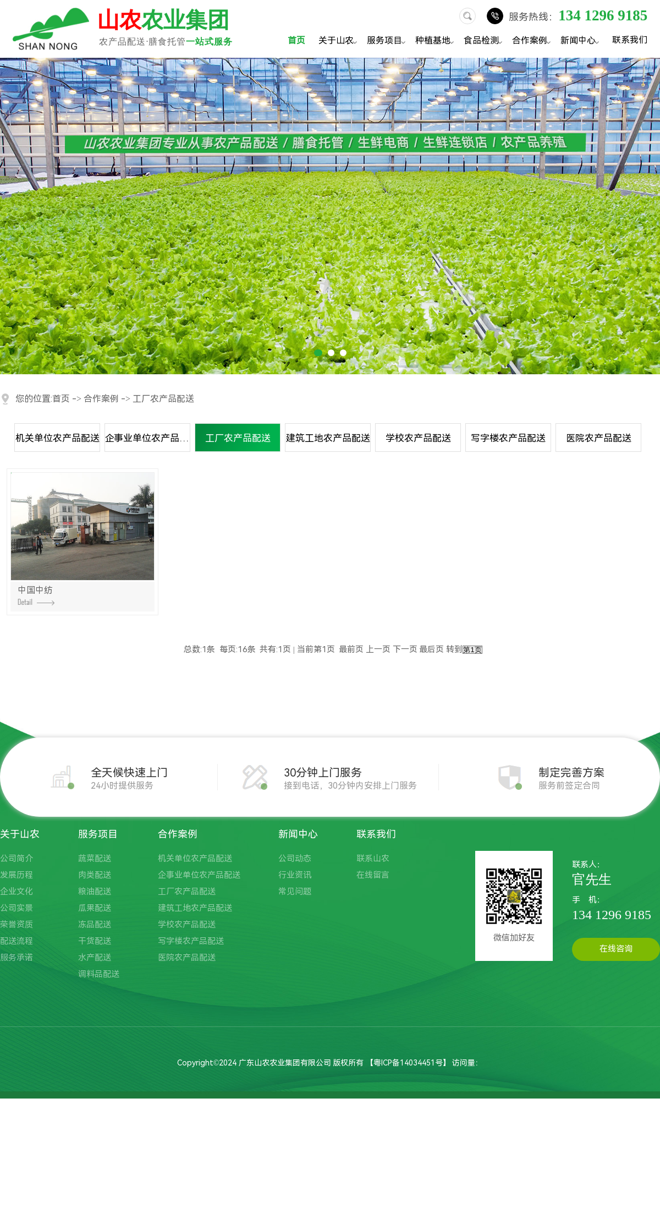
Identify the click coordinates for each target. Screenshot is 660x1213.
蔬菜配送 (94, 859)
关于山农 (339, 41)
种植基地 (436, 41)
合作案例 (533, 41)
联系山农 (372, 859)
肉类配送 (94, 875)
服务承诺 (16, 958)
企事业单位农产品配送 (147, 438)
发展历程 (16, 875)
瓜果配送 (94, 908)
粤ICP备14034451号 (408, 1062)
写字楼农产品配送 (508, 438)
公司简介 (16, 859)
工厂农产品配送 (163, 399)
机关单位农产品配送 (57, 438)
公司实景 (16, 908)
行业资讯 (294, 875)
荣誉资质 (16, 925)
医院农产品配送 (598, 438)
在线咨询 (616, 949)
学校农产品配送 (418, 438)
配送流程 (16, 941)
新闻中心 (581, 41)
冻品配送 (94, 925)
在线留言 (372, 875)
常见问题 (294, 892)
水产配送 (94, 958)
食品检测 (484, 41)
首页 (296, 40)
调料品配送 (98, 974)
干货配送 (94, 941)
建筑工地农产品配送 (328, 438)
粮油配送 (94, 892)
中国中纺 (36, 595)
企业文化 (16, 892)
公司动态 (294, 859)
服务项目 (388, 41)
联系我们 (629, 40)
